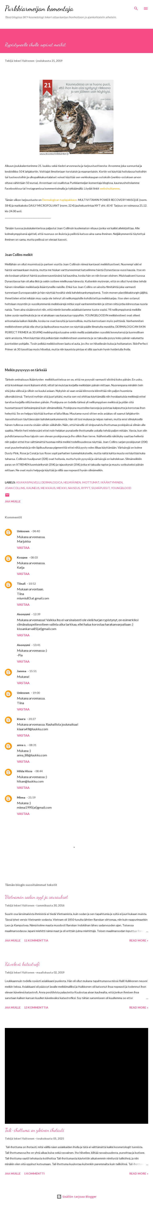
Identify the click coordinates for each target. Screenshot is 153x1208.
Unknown (23, 531)
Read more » (138, 940)
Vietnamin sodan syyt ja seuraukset (36, 897)
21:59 (32, 797)
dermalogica (52, 482)
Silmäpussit (100, 488)
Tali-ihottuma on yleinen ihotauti (34, 1130)
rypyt (85, 488)
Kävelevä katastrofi (22, 964)
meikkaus (48, 488)
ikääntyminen (112, 482)
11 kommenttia (36, 940)
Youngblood (121, 488)
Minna (21, 797)
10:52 (32, 583)
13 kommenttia (36, 1007)
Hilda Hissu (24, 771)
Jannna (21, 671)
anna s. (21, 745)
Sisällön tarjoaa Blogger (76, 1196)
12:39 (36, 614)
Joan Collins (15, 488)
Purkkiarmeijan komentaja (39, 8)
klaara (21, 719)
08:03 (34, 557)
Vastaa (23, 547)
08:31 (32, 745)
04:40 (36, 531)
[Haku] (136, 7)
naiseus (74, 488)
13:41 (36, 645)
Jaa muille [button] (13, 501)
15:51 (33, 671)
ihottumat (90, 482)
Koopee (22, 557)
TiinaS (21, 583)
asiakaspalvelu (28, 482)
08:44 (39, 771)
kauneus (33, 488)
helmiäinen (72, 482)
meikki (62, 488)
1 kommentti (34, 1173)
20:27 (32, 719)
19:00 (36, 692)
